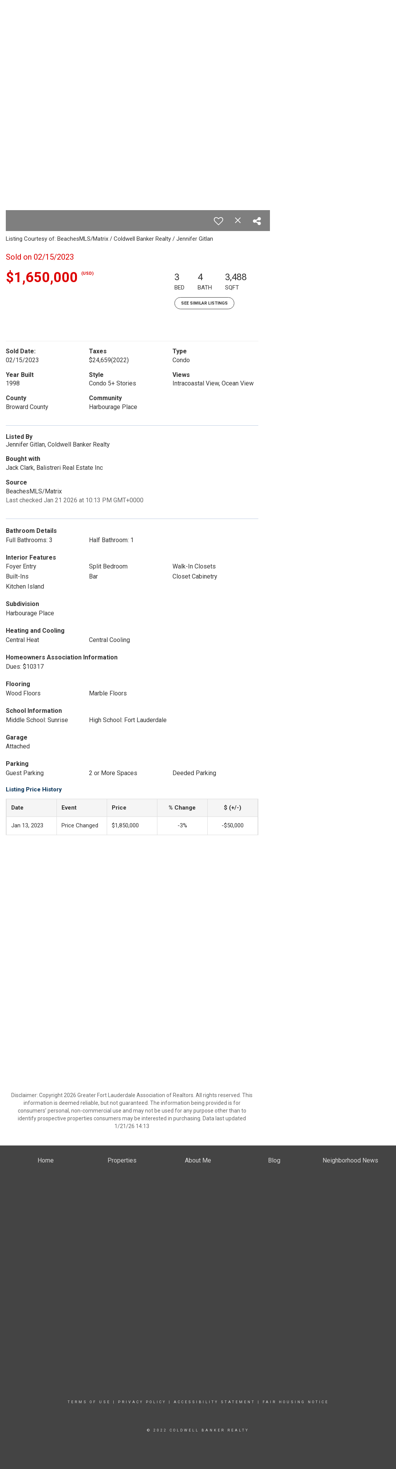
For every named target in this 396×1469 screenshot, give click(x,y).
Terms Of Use (89, 1402)
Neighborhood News (328, 65)
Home (162, 65)
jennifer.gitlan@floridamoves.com (349, 35)
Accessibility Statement (214, 1402)
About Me (279, 65)
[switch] (218, 221)
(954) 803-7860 (371, 27)
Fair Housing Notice (296, 1402)
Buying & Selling (237, 65)
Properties (192, 65)
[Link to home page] (8, 14)
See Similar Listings (204, 303)
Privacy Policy (142, 1402)
